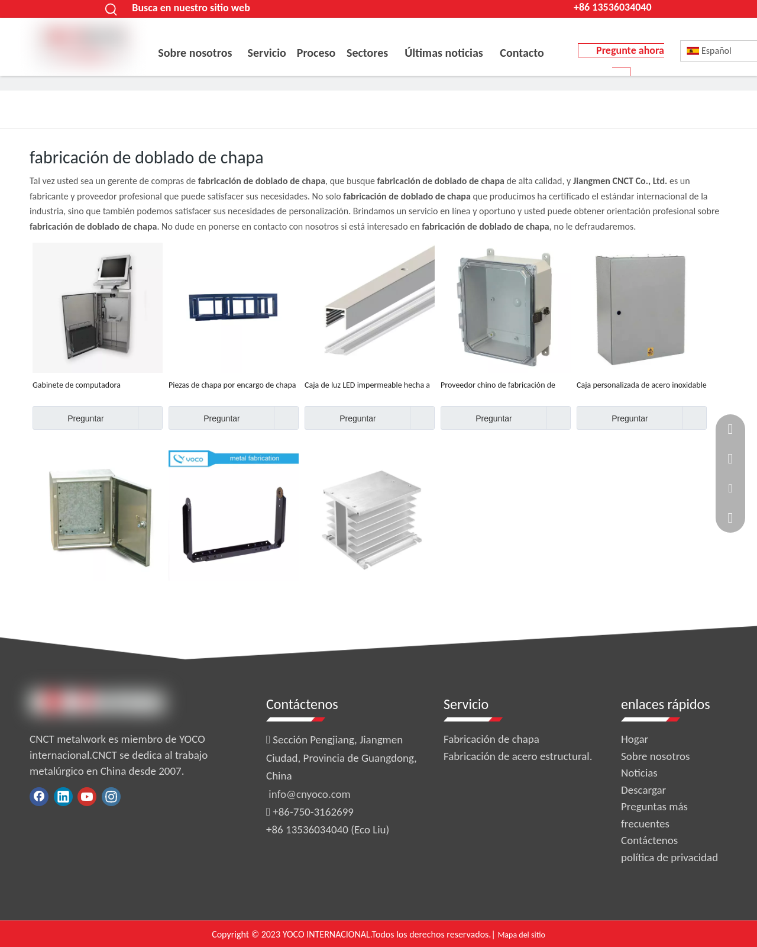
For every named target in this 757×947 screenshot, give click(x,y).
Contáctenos (649, 840)
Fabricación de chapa (491, 739)
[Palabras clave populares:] (111, 9)
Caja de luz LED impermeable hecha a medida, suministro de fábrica (367, 385)
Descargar (643, 790)
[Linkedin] (63, 796)
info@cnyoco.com (309, 794)
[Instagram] (111, 796)
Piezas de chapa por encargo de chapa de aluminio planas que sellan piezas (232, 385)
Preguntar (68, 418)
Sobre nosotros (655, 756)
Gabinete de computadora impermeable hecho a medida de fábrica (88, 385)
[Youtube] (86, 796)
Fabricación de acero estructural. (518, 756)
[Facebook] (39, 796)
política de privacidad (669, 857)
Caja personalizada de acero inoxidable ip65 (642, 385)
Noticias (639, 772)
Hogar (634, 739)
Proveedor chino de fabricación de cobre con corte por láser (498, 385)
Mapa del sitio (521, 935)
